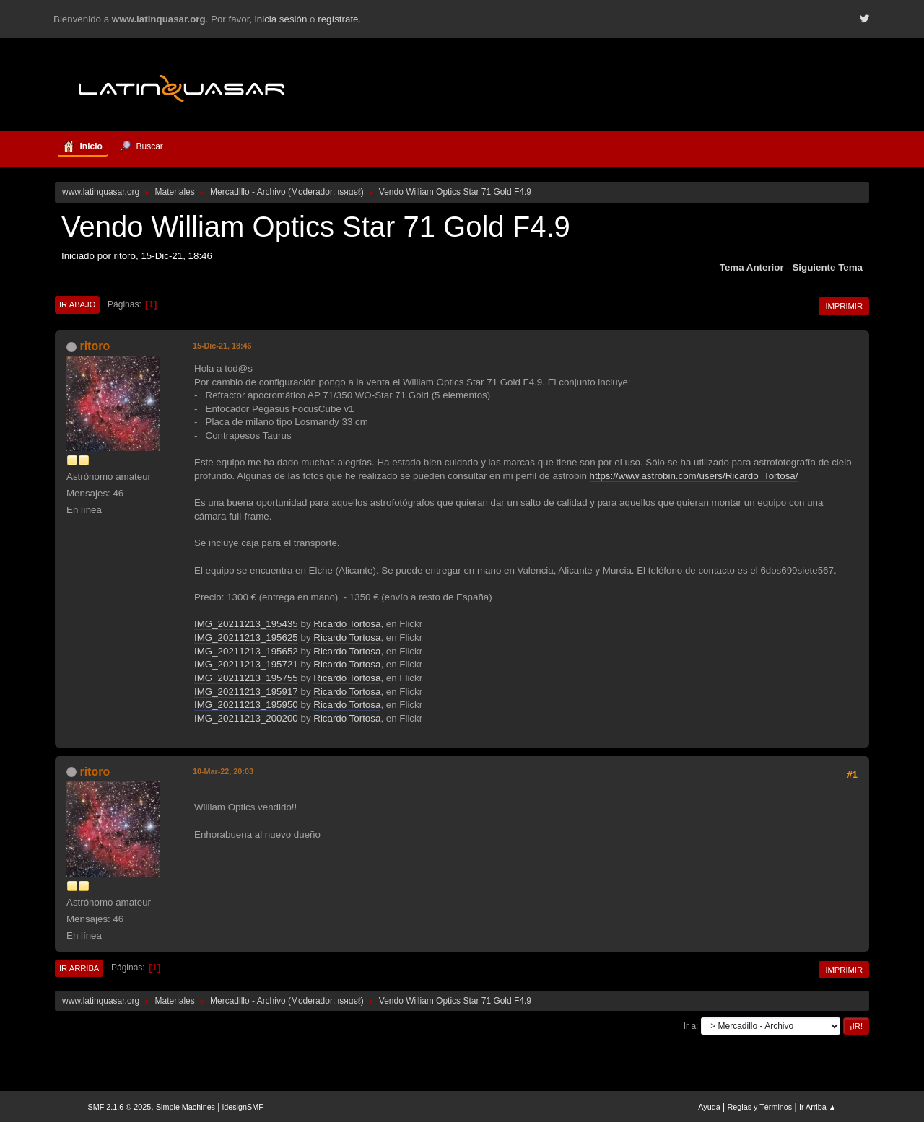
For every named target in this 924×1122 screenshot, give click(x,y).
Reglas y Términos (760, 1107)
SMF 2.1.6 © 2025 (120, 1107)
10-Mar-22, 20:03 (223, 771)
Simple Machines (185, 1107)
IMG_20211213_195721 (246, 664)
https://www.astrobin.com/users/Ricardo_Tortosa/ (694, 475)
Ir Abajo (77, 304)
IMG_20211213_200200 (246, 718)
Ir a (690, 1026)
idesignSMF (242, 1107)
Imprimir (844, 306)
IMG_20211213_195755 (246, 677)
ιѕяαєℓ (349, 192)
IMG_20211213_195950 (246, 704)
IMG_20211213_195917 (246, 691)
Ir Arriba (79, 968)
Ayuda (709, 1107)
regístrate (338, 19)
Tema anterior (752, 267)
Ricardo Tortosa (346, 623)
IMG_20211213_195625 (246, 637)
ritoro (94, 346)
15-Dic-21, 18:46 (222, 345)
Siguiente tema (827, 267)
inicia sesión (281, 19)
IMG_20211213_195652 (246, 651)
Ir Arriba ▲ (817, 1107)
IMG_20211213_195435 (246, 623)
